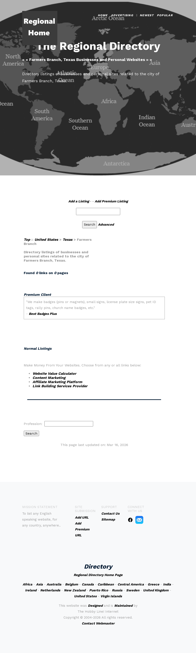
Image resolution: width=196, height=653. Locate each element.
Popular (165, 15)
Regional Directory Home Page (98, 575)
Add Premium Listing (111, 201)
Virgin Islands (111, 596)
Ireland (30, 590)
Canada (88, 584)
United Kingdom (156, 590)
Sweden (132, 590)
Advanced (106, 225)
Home (103, 15)
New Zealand (74, 590)
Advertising (122, 15)
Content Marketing (49, 378)
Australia (54, 584)
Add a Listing (78, 201)
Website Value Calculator (54, 373)
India (167, 584)
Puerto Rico (98, 590)
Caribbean (106, 584)
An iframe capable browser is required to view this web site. (94, 316)
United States (46, 239)
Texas (68, 239)
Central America (131, 584)
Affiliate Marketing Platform (57, 382)
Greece (153, 584)
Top (27, 239)
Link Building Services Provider (60, 386)
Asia (39, 584)
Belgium (71, 584)
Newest (147, 15)
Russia (117, 590)
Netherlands (50, 590)
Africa (27, 584)
